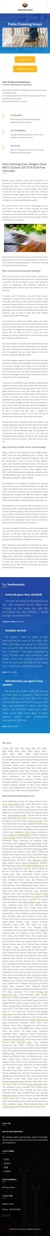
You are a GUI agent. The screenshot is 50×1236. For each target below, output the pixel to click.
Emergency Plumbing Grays (18, 835)
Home (6, 1159)
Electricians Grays (34, 821)
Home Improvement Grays (13, 804)
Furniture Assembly (34, 1084)
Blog (6, 1167)
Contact (7, 1171)
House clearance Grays (33, 1104)
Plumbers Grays (24, 1042)
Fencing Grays (14, 1006)
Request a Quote (25, 69)
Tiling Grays (36, 843)
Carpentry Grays (8, 838)
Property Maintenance (35, 866)
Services (7, 1163)
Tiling (36, 896)
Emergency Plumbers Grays (13, 1039)
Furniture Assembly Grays (12, 1081)
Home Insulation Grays (12, 1104)
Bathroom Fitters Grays (25, 832)
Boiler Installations (31, 863)
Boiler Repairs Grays (31, 902)
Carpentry (22, 843)
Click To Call (25, 59)
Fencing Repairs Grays (17, 815)
